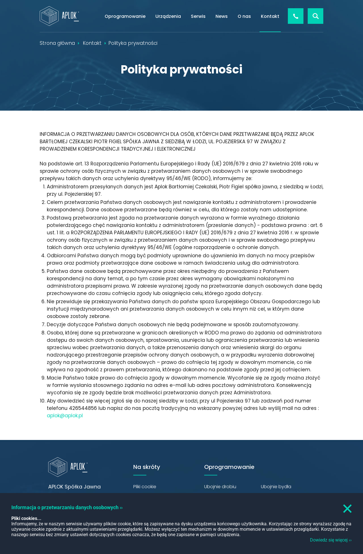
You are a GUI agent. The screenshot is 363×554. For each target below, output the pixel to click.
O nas (244, 16)
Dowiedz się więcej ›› (331, 540)
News (222, 16)
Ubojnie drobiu (220, 486)
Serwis (198, 16)
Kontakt (270, 16)
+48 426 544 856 (295, 16)
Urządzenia (168, 16)
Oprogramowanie (125, 16)
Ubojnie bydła (276, 486)
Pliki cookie (144, 486)
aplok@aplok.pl (65, 415)
